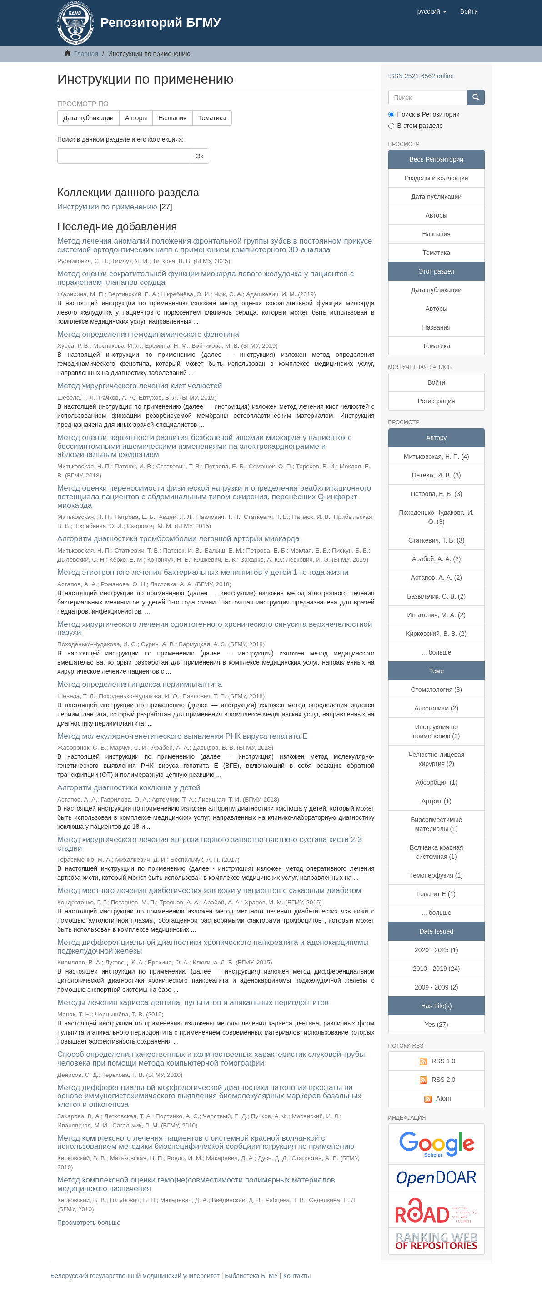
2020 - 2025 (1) (436, 950)
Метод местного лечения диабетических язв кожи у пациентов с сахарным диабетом (209, 890)
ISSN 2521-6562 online (421, 76)
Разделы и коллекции (436, 178)
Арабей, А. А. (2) (436, 559)
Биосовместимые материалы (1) (436, 824)
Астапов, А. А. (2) (436, 577)
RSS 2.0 (436, 1080)
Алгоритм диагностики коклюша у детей (129, 787)
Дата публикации (88, 118)
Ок (199, 156)
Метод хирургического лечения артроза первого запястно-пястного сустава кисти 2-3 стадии (209, 844)
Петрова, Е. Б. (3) (436, 493)
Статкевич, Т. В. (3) (436, 540)
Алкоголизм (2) (436, 708)
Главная (86, 53)
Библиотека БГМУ (252, 1275)
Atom (436, 1099)
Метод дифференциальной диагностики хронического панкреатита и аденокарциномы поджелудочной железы (213, 946)
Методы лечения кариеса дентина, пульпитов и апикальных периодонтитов (193, 1002)
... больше (437, 652)
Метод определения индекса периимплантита (139, 684)
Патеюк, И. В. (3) (436, 475)
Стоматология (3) (436, 689)
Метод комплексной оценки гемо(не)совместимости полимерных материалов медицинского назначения (196, 1184)
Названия (172, 118)
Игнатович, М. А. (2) (436, 615)
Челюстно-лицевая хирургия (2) (436, 759)
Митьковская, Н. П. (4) (436, 456)
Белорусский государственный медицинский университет (135, 1275)
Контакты (297, 1275)
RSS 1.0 (436, 1061)
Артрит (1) (437, 801)
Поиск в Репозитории (424, 114)
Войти (436, 382)
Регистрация (436, 401)
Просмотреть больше (88, 1222)
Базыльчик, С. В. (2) (436, 596)
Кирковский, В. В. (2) (436, 633)
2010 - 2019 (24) (436, 968)
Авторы (136, 118)
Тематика (212, 118)
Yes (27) (436, 1024)
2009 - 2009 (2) (436, 987)
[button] (432, 11)
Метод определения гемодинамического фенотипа (148, 334)
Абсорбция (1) (436, 782)
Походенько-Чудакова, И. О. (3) (436, 517)
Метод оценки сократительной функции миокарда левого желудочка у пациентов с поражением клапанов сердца (205, 278)
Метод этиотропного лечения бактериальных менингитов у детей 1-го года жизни (202, 572)
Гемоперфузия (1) (436, 875)
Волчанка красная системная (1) (436, 852)
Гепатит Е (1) (436, 894)
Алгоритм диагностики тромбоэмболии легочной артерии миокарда (178, 538)
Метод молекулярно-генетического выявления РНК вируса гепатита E (182, 736)
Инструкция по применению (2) (436, 731)
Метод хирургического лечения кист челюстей (139, 385)
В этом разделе (415, 125)
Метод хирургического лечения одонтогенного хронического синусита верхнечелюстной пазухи (214, 628)
